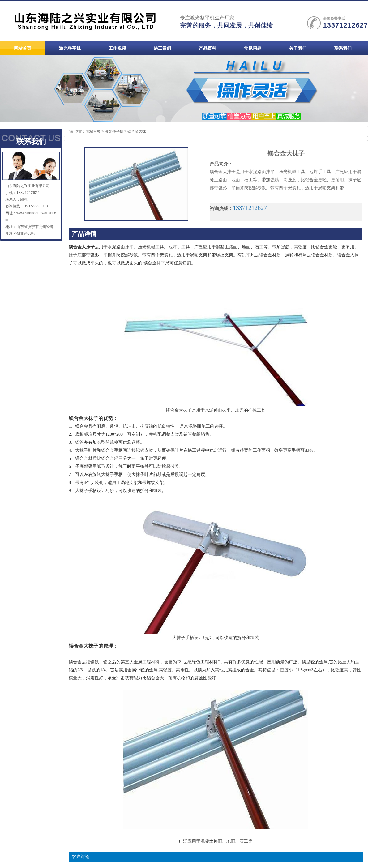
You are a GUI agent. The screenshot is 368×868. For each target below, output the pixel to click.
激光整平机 (114, 131)
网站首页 (93, 131)
